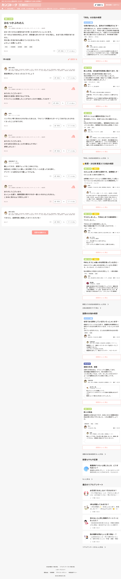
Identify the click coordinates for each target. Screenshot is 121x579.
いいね (71, 78)
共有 (61, 51)
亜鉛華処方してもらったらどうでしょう (19, 73)
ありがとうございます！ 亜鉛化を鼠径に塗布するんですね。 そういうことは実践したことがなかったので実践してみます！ (27, 96)
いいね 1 (71, 51)
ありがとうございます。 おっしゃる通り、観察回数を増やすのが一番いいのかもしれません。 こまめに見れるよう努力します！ (30, 194)
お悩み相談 (10, 8)
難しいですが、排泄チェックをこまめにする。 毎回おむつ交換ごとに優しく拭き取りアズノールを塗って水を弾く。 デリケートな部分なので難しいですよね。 (30, 169)
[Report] (54, 51)
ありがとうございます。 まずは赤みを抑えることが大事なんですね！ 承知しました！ (21, 144)
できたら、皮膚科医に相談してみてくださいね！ (22, 217)
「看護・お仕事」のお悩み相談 (25, 8)
